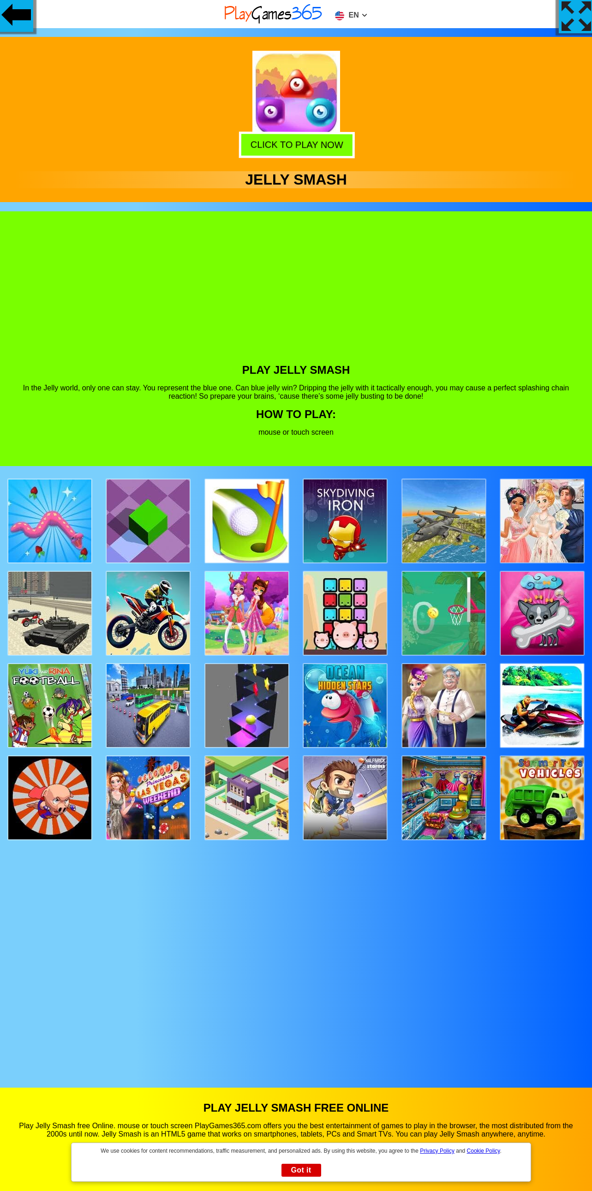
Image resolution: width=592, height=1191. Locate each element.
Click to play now (295, 143)
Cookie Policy (483, 1151)
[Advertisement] (296, 294)
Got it (301, 1170)
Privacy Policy (437, 1151)
